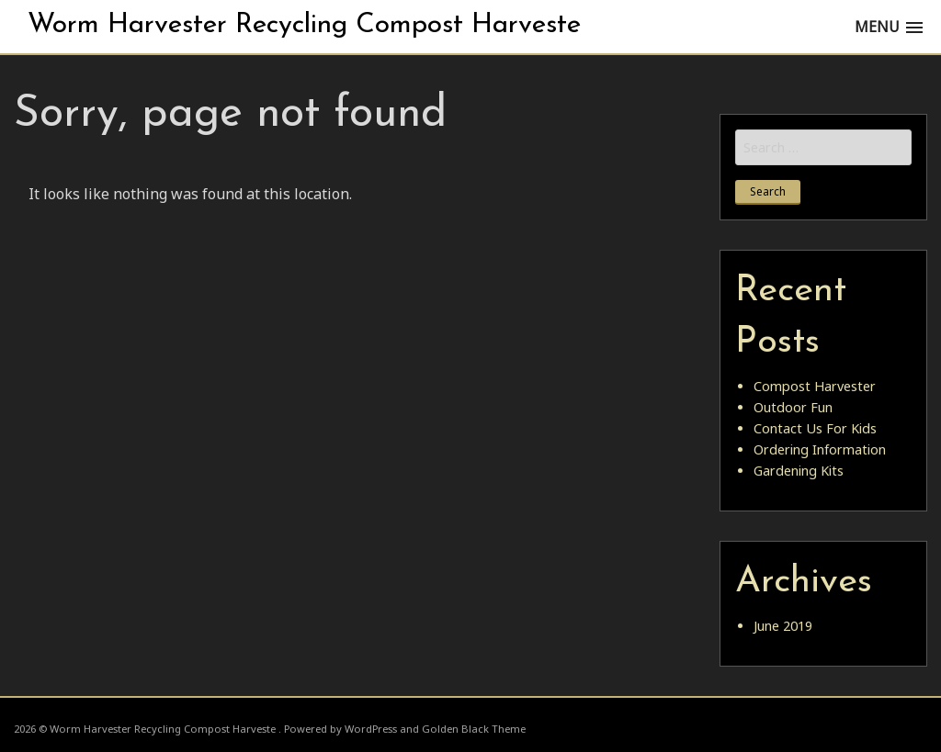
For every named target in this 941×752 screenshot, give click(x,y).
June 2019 (783, 625)
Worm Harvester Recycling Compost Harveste (304, 25)
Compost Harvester (815, 386)
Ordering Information (820, 449)
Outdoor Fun (793, 407)
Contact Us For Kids (815, 428)
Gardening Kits (799, 470)
